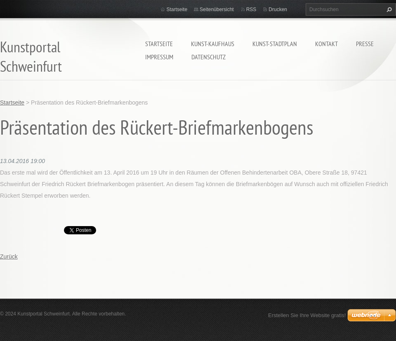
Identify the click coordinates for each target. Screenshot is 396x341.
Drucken (278, 9)
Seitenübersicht (217, 9)
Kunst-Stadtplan (274, 44)
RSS (251, 9)
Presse (365, 44)
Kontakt (326, 44)
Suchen (388, 9)
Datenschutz (208, 57)
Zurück (9, 256)
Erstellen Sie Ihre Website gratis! (307, 315)
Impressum (159, 57)
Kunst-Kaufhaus (212, 44)
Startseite (159, 44)
